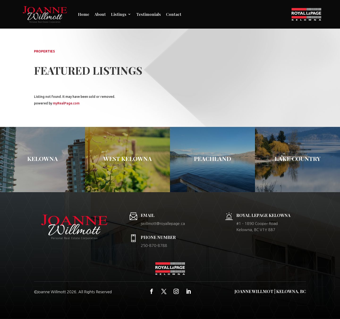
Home (83, 14)
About (100, 14)
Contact (173, 14)
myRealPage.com (66, 103)
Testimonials (148, 14)
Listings (118, 14)
